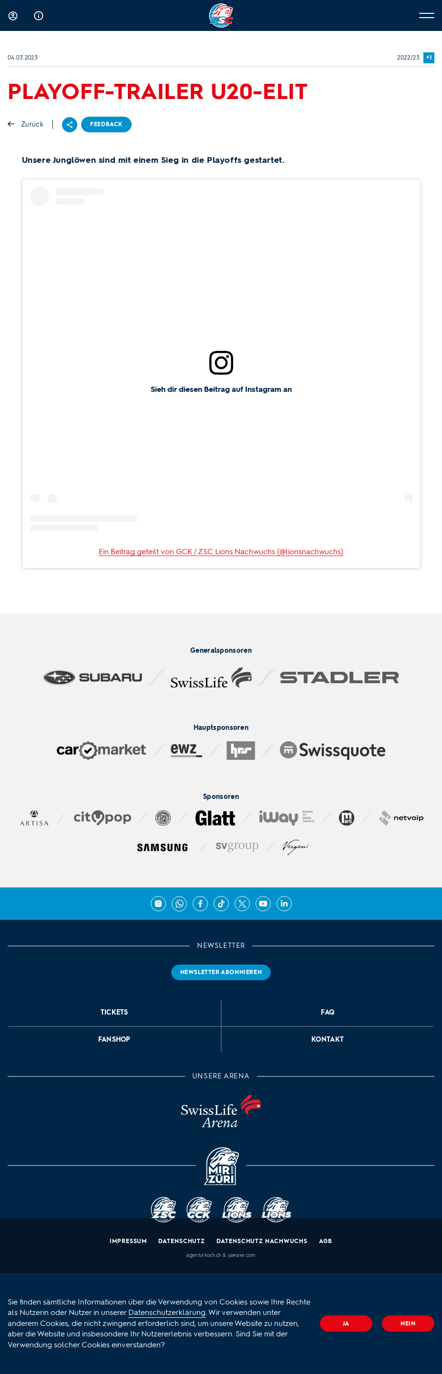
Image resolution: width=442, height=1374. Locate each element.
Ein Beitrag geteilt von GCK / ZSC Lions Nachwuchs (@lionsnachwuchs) (221, 551)
